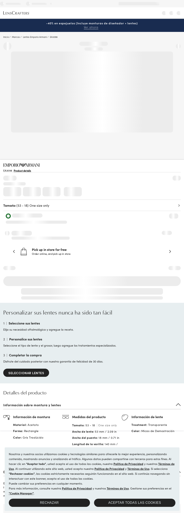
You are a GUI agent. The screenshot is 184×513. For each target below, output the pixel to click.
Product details (22, 170)
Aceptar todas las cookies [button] (134, 502)
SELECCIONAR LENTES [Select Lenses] (26, 372)
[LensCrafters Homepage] (16, 13)
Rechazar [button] (49, 502)
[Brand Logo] (21, 165)
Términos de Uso (138, 469)
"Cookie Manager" (21, 493)
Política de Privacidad (128, 464)
